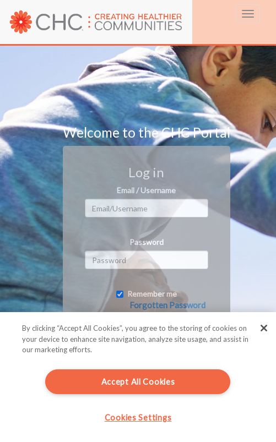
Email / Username (146, 190)
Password (146, 242)
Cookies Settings (138, 417)
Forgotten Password (167, 305)
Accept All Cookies (138, 381)
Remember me (146, 293)
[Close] (264, 328)
